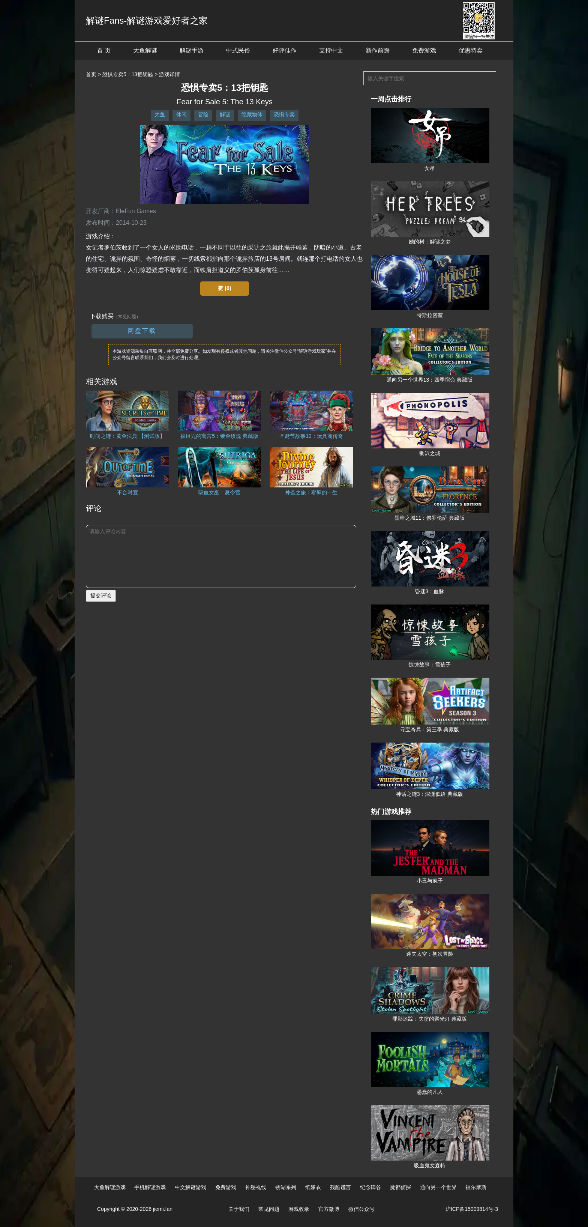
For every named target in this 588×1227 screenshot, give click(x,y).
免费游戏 (424, 50)
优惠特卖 (471, 50)
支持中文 (331, 50)
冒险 (203, 114)
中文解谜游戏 (190, 1187)
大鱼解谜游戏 (110, 1187)
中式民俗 (238, 50)
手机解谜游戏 (150, 1187)
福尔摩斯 (475, 1187)
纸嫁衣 (313, 1187)
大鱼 (159, 114)
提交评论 (100, 595)
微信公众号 (361, 1209)
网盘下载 (142, 331)
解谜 (225, 114)
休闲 (181, 114)
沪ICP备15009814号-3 (472, 1209)
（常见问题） (127, 316)
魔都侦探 (400, 1187)
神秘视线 (255, 1187)
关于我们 (238, 1209)
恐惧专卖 (284, 114)
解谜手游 (192, 50)
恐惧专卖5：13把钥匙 (127, 74)
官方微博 (328, 1209)
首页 (91, 74)
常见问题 (268, 1209)
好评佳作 (285, 50)
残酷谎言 (340, 1187)
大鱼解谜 (145, 50)
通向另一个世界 (438, 1187)
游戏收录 (298, 1209)
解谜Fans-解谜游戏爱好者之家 (147, 20)
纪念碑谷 (370, 1187)
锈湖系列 (285, 1187)
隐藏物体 (252, 114)
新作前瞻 (378, 50)
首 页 (104, 50)
